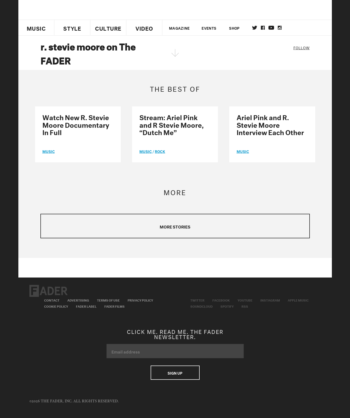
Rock (160, 151)
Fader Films (114, 306)
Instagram (270, 299)
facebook (263, 28)
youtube (271, 28)
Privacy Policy (140, 299)
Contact (52, 299)
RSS (244, 306)
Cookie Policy (56, 306)
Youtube (245, 299)
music (48, 151)
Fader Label (86, 306)
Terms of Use (108, 299)
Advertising (78, 299)
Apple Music (298, 299)
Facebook (221, 299)
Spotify (227, 306)
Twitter (254, 28)
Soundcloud (201, 306)
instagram (280, 28)
